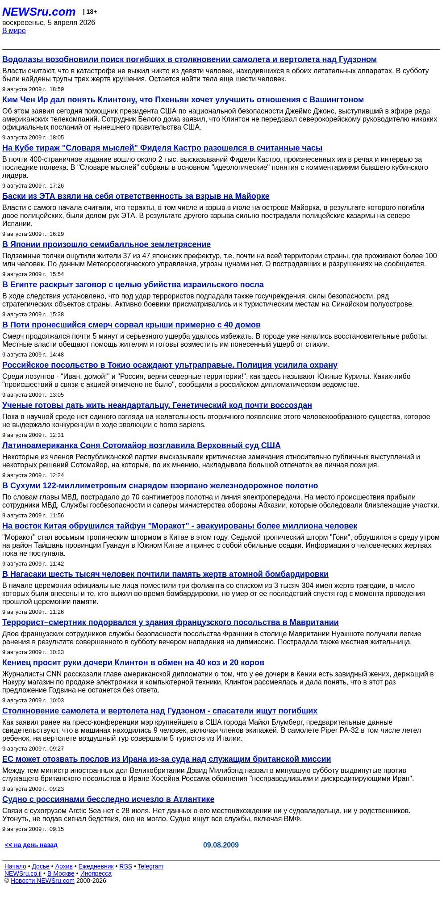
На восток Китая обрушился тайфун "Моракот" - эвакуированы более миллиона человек (179, 525)
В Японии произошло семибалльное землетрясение (106, 244)
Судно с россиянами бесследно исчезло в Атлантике (108, 799)
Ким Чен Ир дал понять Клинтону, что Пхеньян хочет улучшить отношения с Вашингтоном (183, 99)
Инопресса (96, 873)
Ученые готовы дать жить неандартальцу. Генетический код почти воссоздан (157, 405)
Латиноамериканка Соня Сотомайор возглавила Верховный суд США (141, 445)
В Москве (61, 873)
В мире (14, 30)
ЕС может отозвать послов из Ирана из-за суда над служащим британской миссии (166, 759)
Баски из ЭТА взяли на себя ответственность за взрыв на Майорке (136, 196)
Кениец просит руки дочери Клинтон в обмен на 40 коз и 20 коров (133, 662)
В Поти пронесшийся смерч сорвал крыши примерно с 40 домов (131, 324)
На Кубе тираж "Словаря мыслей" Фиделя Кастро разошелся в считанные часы (162, 147)
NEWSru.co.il (23, 873)
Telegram (151, 866)
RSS (125, 866)
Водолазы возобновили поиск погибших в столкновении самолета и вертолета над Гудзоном (189, 59)
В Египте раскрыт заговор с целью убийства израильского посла (133, 284)
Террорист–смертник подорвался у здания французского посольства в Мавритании (170, 622)
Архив (64, 866)
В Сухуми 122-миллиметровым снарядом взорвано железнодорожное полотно (160, 485)
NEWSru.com (39, 11)
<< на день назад (31, 844)
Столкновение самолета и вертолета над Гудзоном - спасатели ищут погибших (159, 710)
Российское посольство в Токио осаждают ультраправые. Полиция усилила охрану (170, 365)
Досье (41, 866)
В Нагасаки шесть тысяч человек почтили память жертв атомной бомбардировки (165, 574)
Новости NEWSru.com (43, 880)
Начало (15, 866)
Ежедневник (96, 866)
